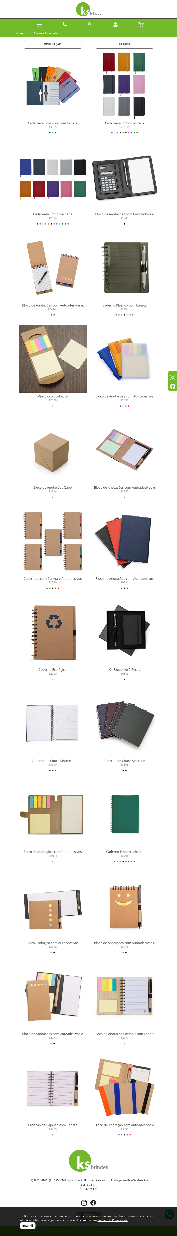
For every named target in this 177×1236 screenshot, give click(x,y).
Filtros (124, 44)
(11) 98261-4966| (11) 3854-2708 (47, 1180)
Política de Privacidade (113, 1220)
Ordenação (52, 44)
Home (19, 33)
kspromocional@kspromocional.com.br (88, 1180)
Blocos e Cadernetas (46, 33)
